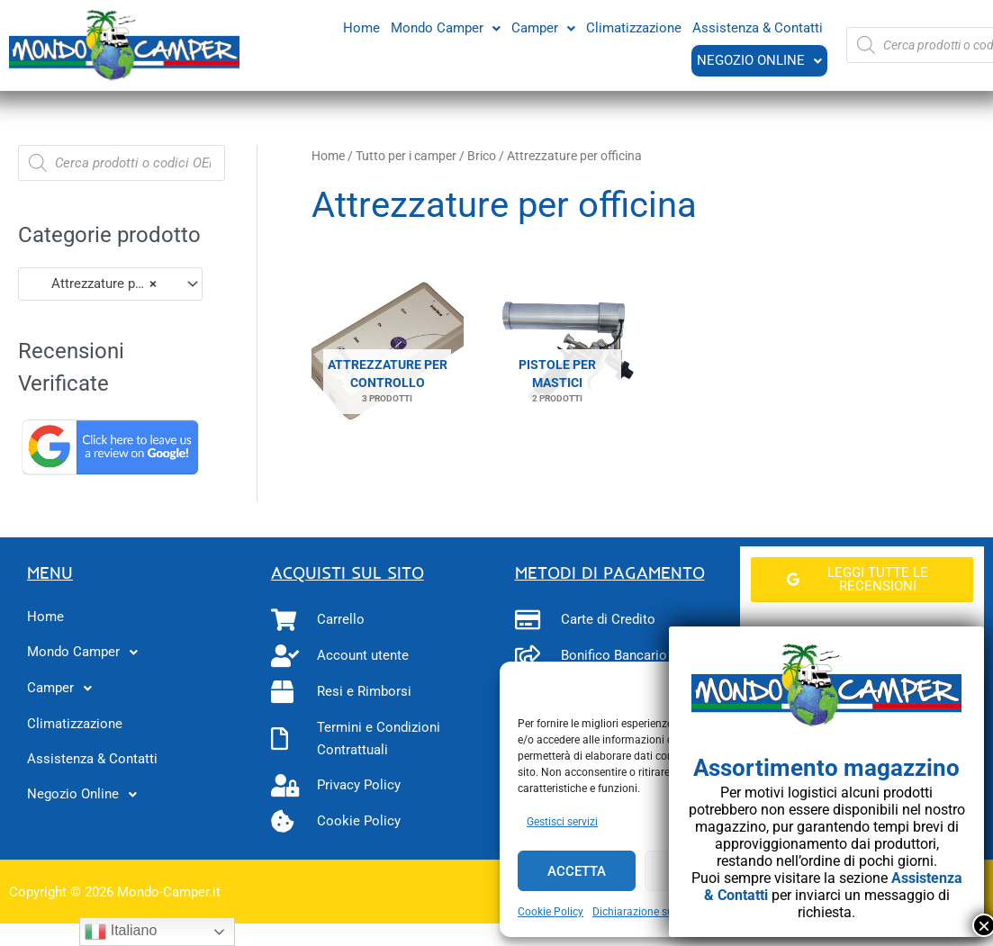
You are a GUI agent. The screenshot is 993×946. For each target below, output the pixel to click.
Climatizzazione (634, 27)
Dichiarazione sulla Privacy (658, 911)
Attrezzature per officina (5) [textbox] (102, 284)
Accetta (576, 871)
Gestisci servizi (562, 821)
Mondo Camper (446, 27)
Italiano (121, 931)
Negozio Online (758, 60)
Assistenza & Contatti (757, 27)
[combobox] (110, 284)
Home (361, 27)
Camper (543, 27)
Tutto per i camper (406, 156)
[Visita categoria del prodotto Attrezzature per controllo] (387, 351)
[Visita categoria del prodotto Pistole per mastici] (558, 351)
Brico (481, 156)
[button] (445, 27)
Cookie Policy (550, 911)
